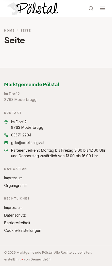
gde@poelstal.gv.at (24, 142)
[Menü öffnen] (102, 8)
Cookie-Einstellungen (22, 230)
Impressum (13, 178)
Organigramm (15, 185)
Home (9, 30)
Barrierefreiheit (17, 223)
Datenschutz (15, 215)
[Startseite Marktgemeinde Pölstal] (33, 8)
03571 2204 (17, 135)
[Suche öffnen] (91, 8)
